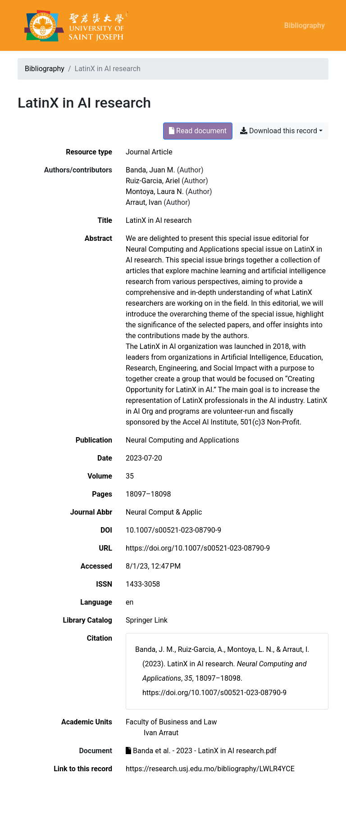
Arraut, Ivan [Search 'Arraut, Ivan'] (144, 202)
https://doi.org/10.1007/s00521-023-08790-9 (198, 548)
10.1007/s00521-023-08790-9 (173, 530)
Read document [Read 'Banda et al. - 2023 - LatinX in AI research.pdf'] (198, 131)
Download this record (278, 131)
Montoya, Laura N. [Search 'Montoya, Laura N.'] (155, 191)
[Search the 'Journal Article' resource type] (149, 152)
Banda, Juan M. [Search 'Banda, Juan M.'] (150, 170)
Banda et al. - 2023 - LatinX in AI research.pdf (201, 750)
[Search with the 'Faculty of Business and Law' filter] (171, 722)
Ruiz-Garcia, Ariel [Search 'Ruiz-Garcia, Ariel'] (153, 180)
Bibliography (304, 25)
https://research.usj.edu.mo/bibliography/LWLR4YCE (210, 768)
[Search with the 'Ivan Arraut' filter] (161, 732)
